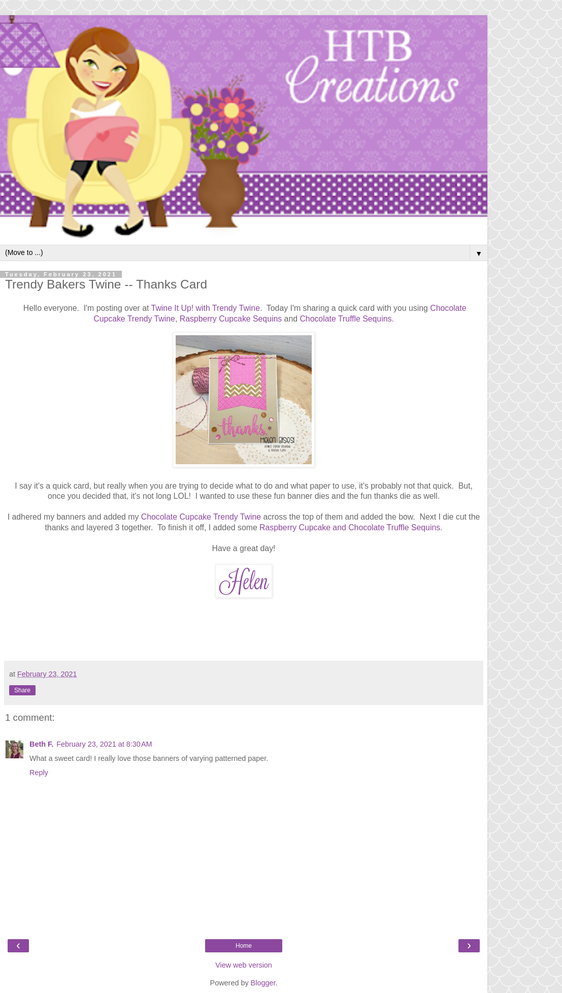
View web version (243, 965)
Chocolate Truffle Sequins (345, 318)
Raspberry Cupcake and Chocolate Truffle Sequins (349, 527)
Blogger (263, 983)
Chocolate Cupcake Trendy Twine (201, 516)
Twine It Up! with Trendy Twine (205, 308)
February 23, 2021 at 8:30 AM (104, 744)
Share (22, 690)
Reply (38, 772)
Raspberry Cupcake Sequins (231, 318)
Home (244, 945)
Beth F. (41, 744)
